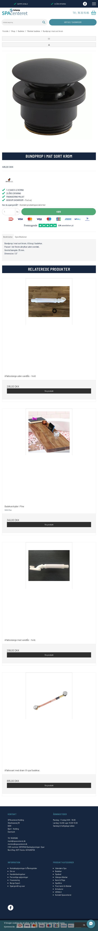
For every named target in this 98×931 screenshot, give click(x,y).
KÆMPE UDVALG (21, 4)
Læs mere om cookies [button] (25, 926)
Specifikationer (21, 237)
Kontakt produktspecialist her (33, 204)
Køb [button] (59, 211)
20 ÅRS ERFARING (58, 4)
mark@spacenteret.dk (16, 841)
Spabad (58, 874)
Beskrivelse (8, 237)
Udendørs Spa (60, 868)
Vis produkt (49, 391)
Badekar (58, 871)
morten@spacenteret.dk (17, 844)
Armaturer (59, 889)
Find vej (28, 200)
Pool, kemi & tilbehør (63, 886)
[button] (49, 38)
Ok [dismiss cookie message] (84, 925)
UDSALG (58, 892)
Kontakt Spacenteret (63, 895)
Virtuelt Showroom (72, 22)
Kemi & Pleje (60, 880)
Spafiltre (58, 883)
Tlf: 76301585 (13, 838)
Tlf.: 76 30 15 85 (81, 12)
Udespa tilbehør (61, 877)
